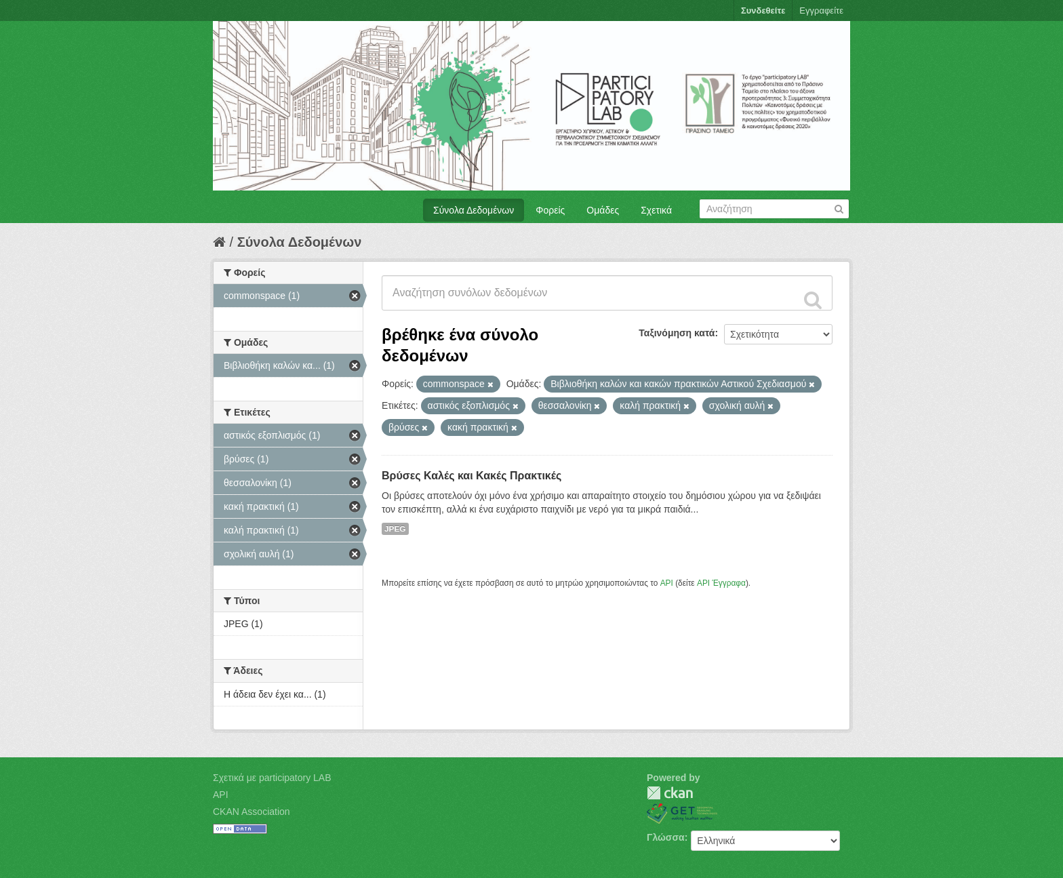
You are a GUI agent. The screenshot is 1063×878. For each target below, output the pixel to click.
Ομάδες (602, 210)
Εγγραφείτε (821, 10)
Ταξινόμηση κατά (677, 332)
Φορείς (550, 210)
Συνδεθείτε (763, 10)
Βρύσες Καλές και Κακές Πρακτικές (471, 475)
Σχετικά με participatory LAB (272, 777)
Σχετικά (656, 210)
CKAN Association (251, 811)
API (666, 583)
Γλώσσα (666, 837)
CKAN (670, 793)
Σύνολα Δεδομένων (473, 210)
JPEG (395, 529)
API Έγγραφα (721, 583)
